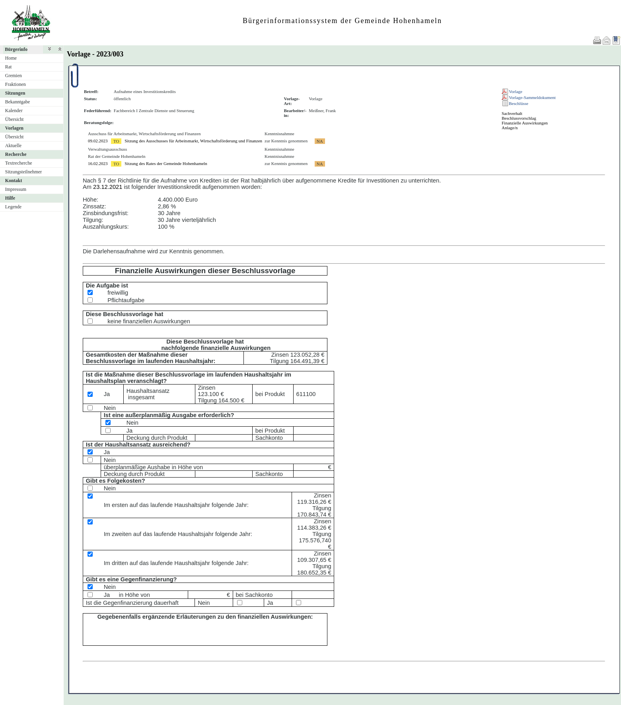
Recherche (16, 154)
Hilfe (10, 198)
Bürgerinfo (16, 49)
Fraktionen (15, 84)
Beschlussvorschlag (519, 118)
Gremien (13, 75)
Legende (13, 207)
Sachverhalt (512, 113)
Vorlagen (14, 128)
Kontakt (13, 180)
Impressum (15, 189)
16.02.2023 (98, 163)
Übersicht (14, 119)
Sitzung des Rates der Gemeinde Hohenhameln (166, 163)
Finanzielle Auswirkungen (525, 122)
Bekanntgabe (17, 102)
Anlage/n (510, 127)
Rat (8, 67)
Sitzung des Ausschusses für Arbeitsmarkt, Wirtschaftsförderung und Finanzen (193, 140)
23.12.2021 (107, 187)
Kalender (14, 110)
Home (11, 58)
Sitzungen (15, 93)
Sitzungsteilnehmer (23, 172)
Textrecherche (18, 163)
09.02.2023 (98, 140)
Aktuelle (13, 145)
